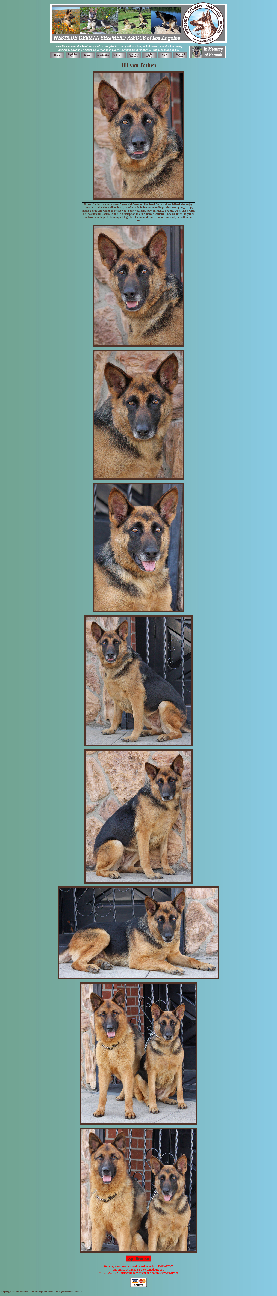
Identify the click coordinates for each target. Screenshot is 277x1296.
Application (138, 1258)
